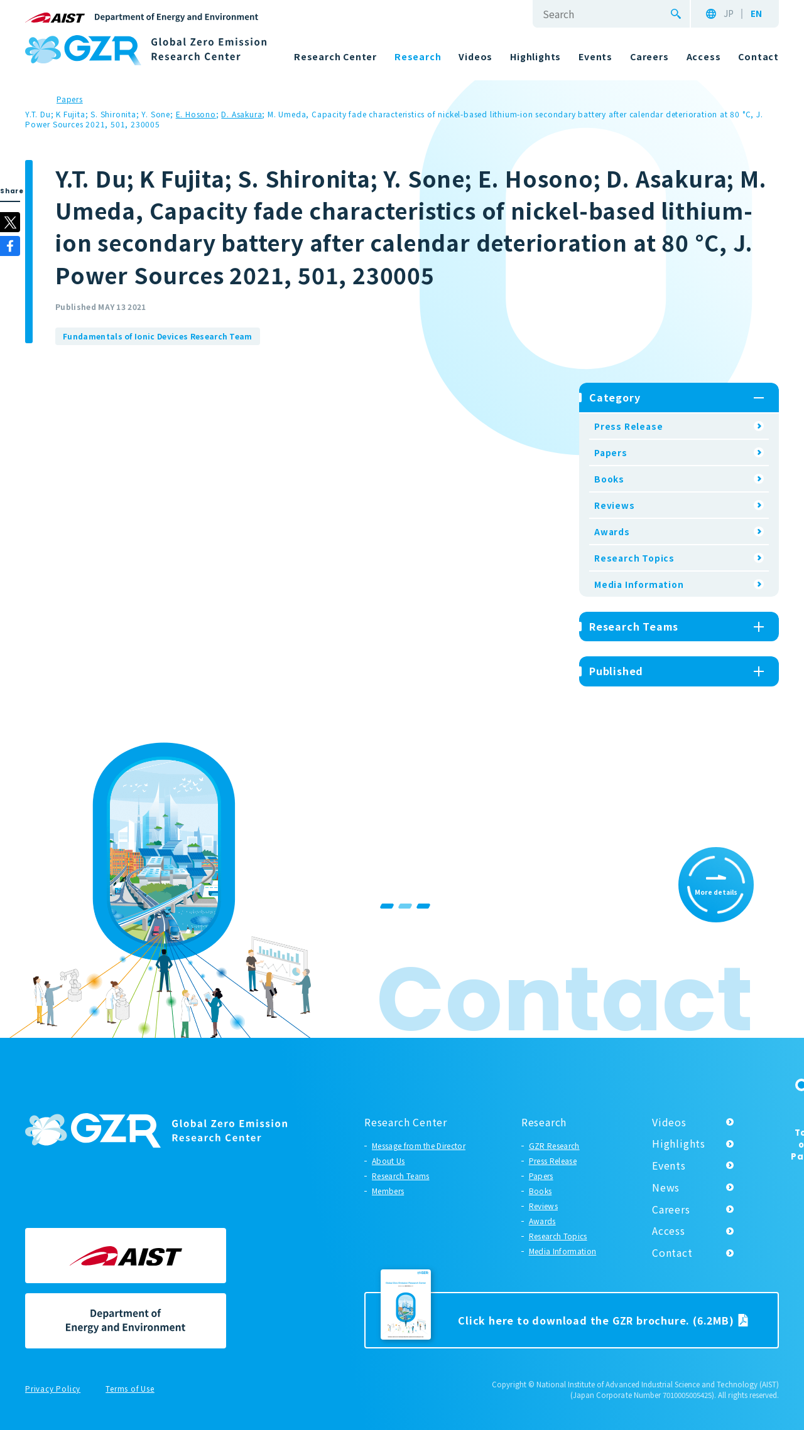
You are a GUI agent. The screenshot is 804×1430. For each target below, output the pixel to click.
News (666, 1187)
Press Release (628, 426)
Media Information (639, 584)
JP (729, 14)
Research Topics (634, 558)
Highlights (678, 1143)
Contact (672, 1252)
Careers (671, 1209)
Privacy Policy (52, 1389)
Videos (669, 1121)
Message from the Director (418, 1145)
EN (756, 14)
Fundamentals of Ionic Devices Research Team (158, 336)
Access (668, 1230)
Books (609, 478)
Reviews (614, 505)
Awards (612, 531)
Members (388, 1190)
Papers (610, 452)
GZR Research (554, 1145)
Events (669, 1165)
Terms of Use (130, 1389)
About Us (388, 1160)
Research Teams (400, 1175)
